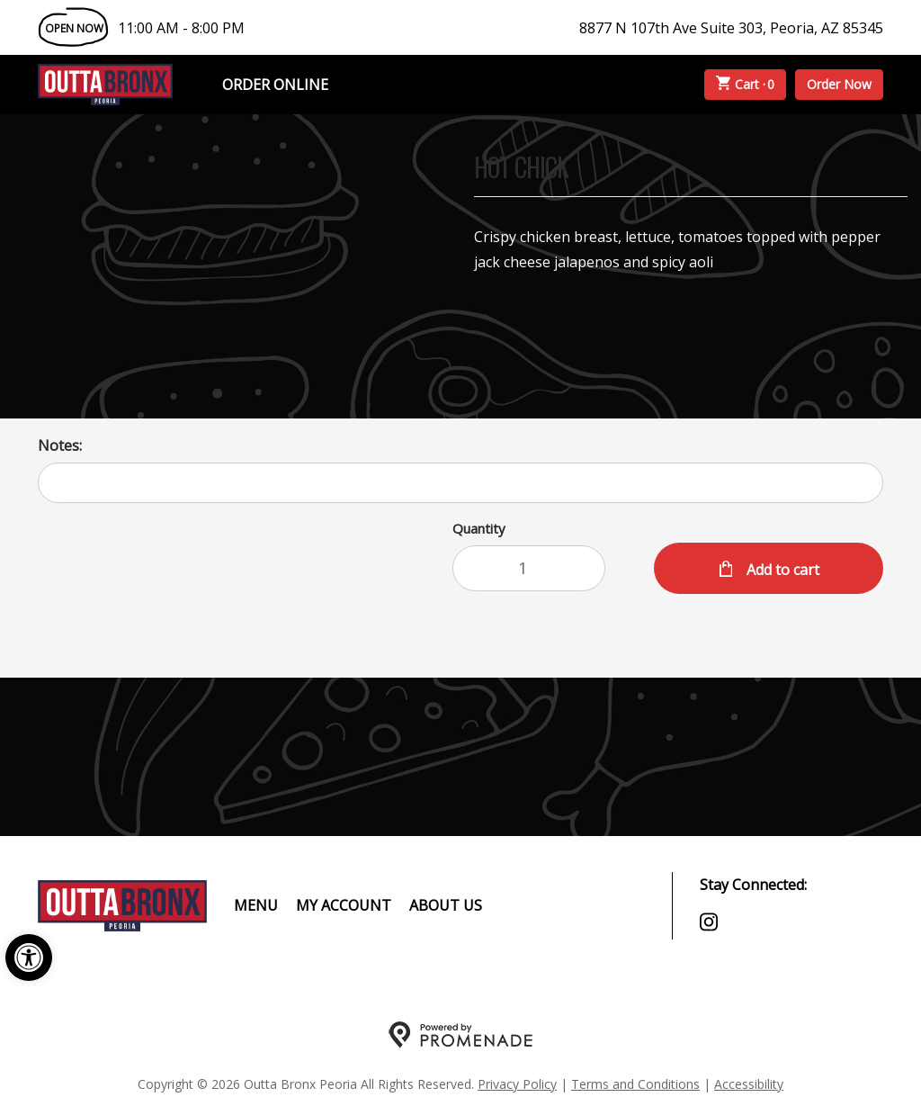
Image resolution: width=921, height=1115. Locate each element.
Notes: (60, 445)
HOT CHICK (521, 168)
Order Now (839, 84)
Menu (256, 905)
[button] (28, 957)
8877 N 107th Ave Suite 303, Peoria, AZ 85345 (731, 28)
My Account (343, 905)
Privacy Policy (517, 1084)
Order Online (275, 84)
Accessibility (748, 1084)
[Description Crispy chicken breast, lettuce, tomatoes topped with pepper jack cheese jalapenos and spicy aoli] (691, 249)
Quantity (478, 528)
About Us (445, 905)
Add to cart (781, 570)
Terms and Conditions (635, 1084)
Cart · (745, 85)
